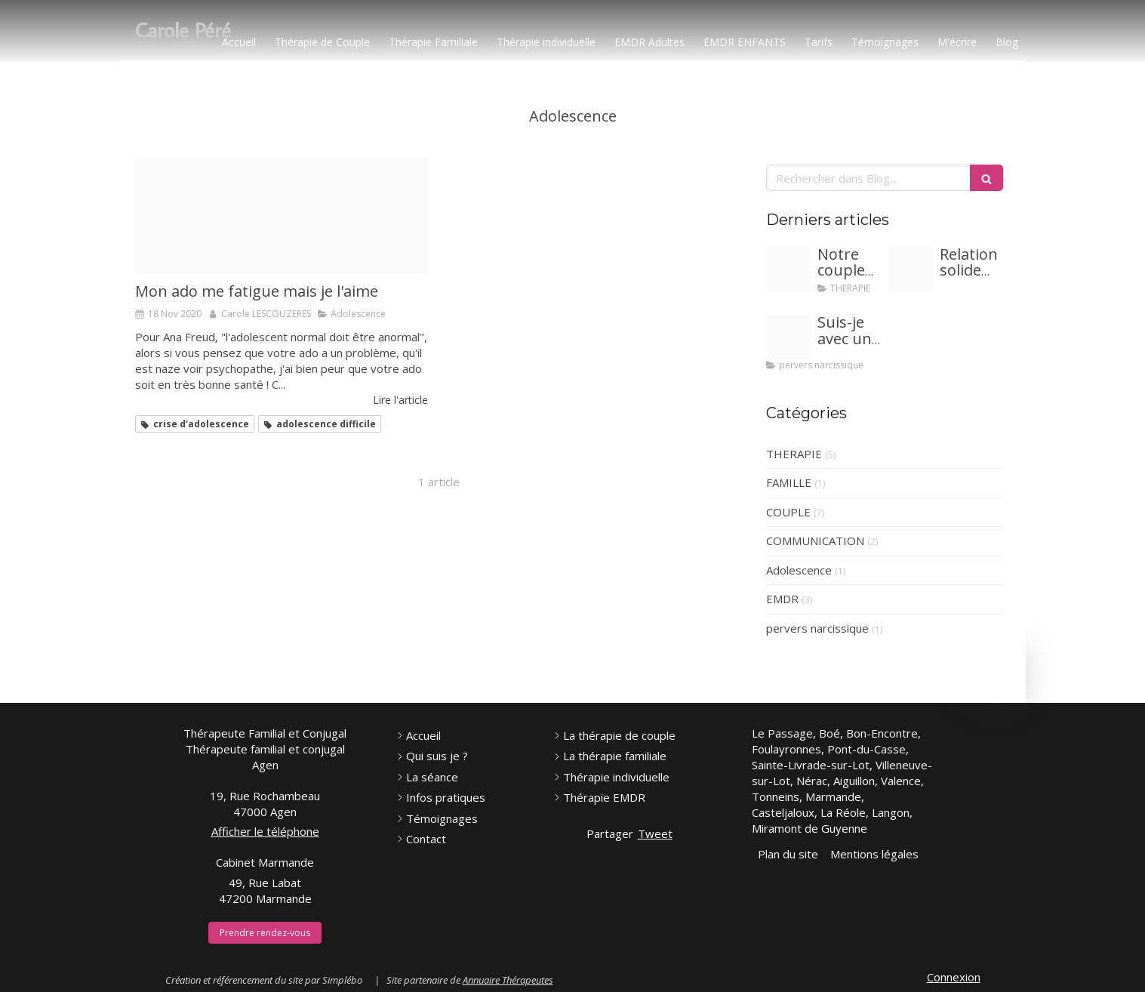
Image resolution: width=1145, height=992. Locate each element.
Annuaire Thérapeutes (508, 980)
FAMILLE (788, 482)
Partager (609, 833)
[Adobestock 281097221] (788, 269)
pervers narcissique (817, 628)
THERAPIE (794, 453)
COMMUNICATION (815, 540)
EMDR (782, 598)
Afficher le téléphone (265, 831)
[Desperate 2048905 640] (281, 215)
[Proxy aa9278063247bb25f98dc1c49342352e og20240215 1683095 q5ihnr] (911, 269)
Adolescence (799, 570)
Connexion (953, 976)
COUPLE (788, 511)
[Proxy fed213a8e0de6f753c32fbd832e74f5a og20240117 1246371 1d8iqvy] (788, 337)
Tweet (655, 833)
